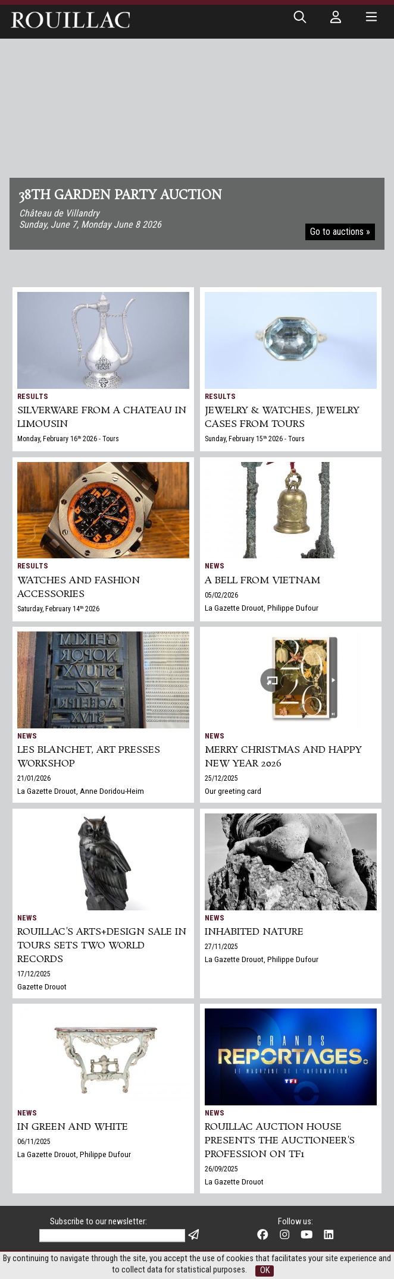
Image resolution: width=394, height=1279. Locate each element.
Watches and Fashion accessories (78, 587)
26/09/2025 (221, 1169)
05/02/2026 (221, 595)
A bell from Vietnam (262, 580)
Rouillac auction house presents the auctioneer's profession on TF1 (280, 1140)
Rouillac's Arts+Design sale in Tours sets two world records (101, 945)
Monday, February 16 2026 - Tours (68, 439)
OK (265, 1270)
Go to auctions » (340, 231)
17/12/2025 (34, 974)
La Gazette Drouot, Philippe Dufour (261, 607)
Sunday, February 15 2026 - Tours (255, 439)
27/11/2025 (221, 946)
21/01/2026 (34, 778)
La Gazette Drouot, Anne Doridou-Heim (80, 791)
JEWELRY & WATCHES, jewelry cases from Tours (282, 417)
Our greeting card (233, 791)
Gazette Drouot (42, 986)
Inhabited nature (254, 932)
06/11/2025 (34, 1141)
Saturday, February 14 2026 (58, 609)
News (214, 565)
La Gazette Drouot (234, 1181)
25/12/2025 (221, 778)
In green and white (72, 1127)
